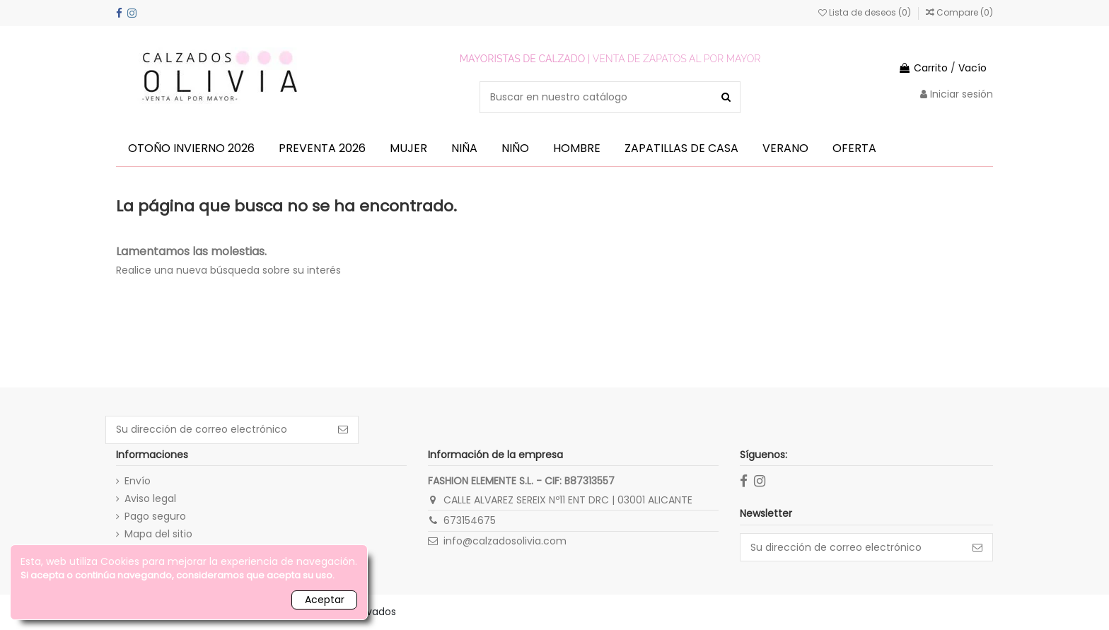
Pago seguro (155, 516)
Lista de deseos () (865, 12)
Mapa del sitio (158, 534)
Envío (137, 481)
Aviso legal (150, 499)
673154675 (469, 520)
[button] (191, 148)
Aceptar (324, 600)
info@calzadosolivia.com (505, 541)
